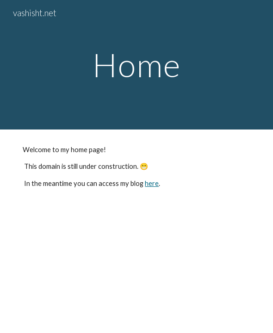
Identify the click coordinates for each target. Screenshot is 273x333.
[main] (136, 65)
